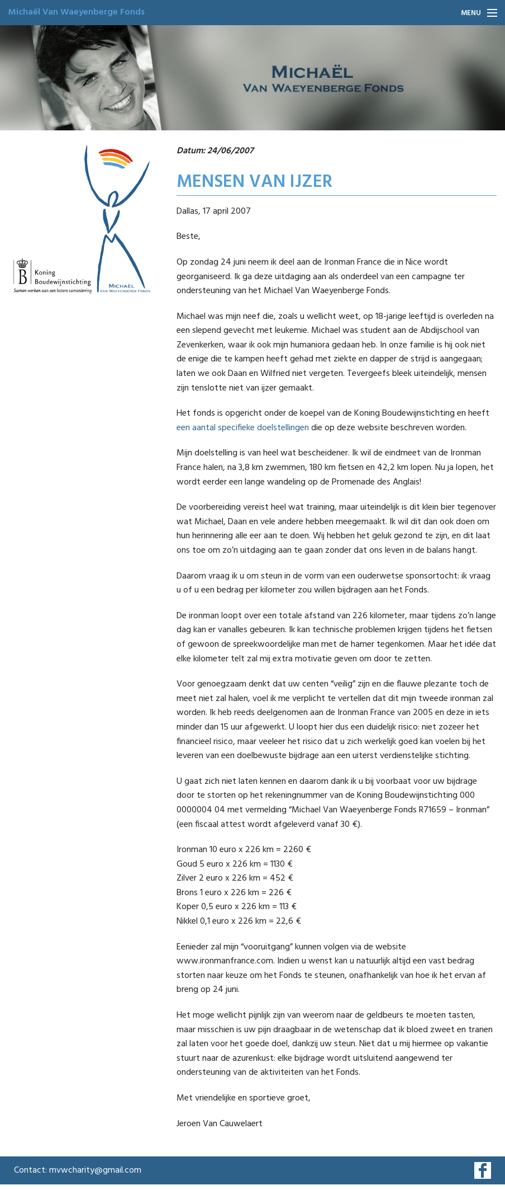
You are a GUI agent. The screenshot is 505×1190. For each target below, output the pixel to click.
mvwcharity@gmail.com (95, 1170)
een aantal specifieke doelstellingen (243, 428)
